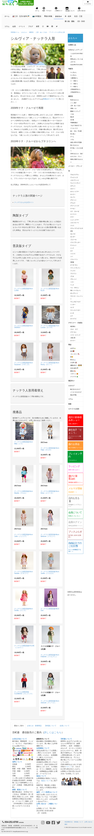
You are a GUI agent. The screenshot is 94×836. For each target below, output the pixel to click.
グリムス (72, 203)
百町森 (72, 262)
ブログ (30, 26)
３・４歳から (74, 83)
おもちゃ (58, 16)
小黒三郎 (72, 338)
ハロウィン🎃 (74, 374)
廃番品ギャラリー (49, 99)
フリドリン (73, 273)
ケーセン (72, 208)
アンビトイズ (74, 177)
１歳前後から (74, 78)
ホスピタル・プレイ (76, 156)
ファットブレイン (75, 268)
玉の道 (72, 120)
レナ (71, 316)
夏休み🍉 (73, 371)
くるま (72, 114)
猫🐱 (71, 357)
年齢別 (70, 69)
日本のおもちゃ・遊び (76, 153)
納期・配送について (19, 789)
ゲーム (72, 136)
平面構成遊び (74, 122)
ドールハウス (74, 128)
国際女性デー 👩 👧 (76, 365)
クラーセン (73, 332)
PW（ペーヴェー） (75, 290)
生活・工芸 (78, 16)
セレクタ (72, 234)
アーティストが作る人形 (57, 32)
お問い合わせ (88, 822)
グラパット (73, 200)
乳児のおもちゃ (74, 100)
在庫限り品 (72, 45)
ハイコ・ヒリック (75, 335)
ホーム (7, 16)
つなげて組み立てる (76, 125)
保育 (37, 26)
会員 (14, 26)
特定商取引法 (69, 822)
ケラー (72, 217)
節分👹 (72, 351)
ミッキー (72, 304)
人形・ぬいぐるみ (41, 32)
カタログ (71, 385)
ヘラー (72, 282)
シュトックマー (74, 220)
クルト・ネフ (74, 329)
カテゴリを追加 (73, 409)
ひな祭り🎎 (73, 362)
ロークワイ (73, 318)
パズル (72, 139)
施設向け (71, 381)
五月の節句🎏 (74, 368)
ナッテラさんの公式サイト (24, 202)
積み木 (72, 117)
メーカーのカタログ (76, 392)
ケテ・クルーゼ (74, 211)
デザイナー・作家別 (75, 323)
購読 (66, 824)
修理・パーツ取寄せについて (46, 792)
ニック (72, 248)
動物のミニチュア (75, 111)
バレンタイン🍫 (74, 354)
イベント (22, 26)
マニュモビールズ (75, 301)
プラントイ (73, 279)
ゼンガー (72, 236)
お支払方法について (19, 739)
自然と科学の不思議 (76, 142)
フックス (72, 270)
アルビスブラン (74, 174)
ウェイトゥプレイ (75, 183)
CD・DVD (81, 21)
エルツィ (72, 188)
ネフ (71, 251)
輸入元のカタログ (75, 389)
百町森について (50, 726)
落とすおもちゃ (74, 145)
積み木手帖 (73, 395)
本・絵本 (68, 16)
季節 (69, 345)
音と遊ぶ (72, 134)
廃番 (69, 404)
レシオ (72, 313)
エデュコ (72, 186)
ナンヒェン (73, 245)
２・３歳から (74, 81)
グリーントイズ (74, 205)
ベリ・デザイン (74, 287)
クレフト (72, 197)
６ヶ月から (73, 75)
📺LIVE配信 (36, 16)
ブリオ (72, 276)
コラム (7, 26)
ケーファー (73, 214)
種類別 (31, 32)
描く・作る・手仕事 (76, 131)
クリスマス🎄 (74, 376)
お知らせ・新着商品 (34, 726)
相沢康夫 (72, 326)
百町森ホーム (15, 32)
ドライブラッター (75, 242)
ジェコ (72, 225)
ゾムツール (73, 239)
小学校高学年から (75, 92)
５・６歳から (74, 86)
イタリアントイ (74, 180)
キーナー (72, 194)
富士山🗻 (73, 359)
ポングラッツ (74, 293)
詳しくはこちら (53, 732)
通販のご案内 (19, 726)
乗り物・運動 (69, 21)
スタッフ (69, 766)
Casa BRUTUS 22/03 (76, 64)
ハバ (71, 256)
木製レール (73, 108)
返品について (41, 776)
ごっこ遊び (73, 102)
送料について (17, 762)
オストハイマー (74, 191)
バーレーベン (74, 259)
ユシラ (72, 307)
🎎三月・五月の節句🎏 (20, 16)
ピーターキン (74, 265)
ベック (72, 285)
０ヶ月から (73, 72)
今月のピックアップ (75, 50)
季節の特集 (48, 16)
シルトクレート (74, 222)
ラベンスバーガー (75, 310)
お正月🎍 (73, 348)
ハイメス (72, 253)
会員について (64, 726)
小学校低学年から (75, 89)
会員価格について (42, 748)
